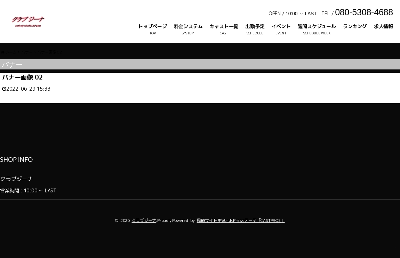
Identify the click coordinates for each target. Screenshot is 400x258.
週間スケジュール (317, 26)
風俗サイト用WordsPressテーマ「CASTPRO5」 (241, 235)
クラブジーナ (144, 235)
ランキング (355, 26)
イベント (280, 26)
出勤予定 (254, 26)
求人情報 (383, 26)
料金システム (188, 26)
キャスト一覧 (223, 26)
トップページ (152, 26)
